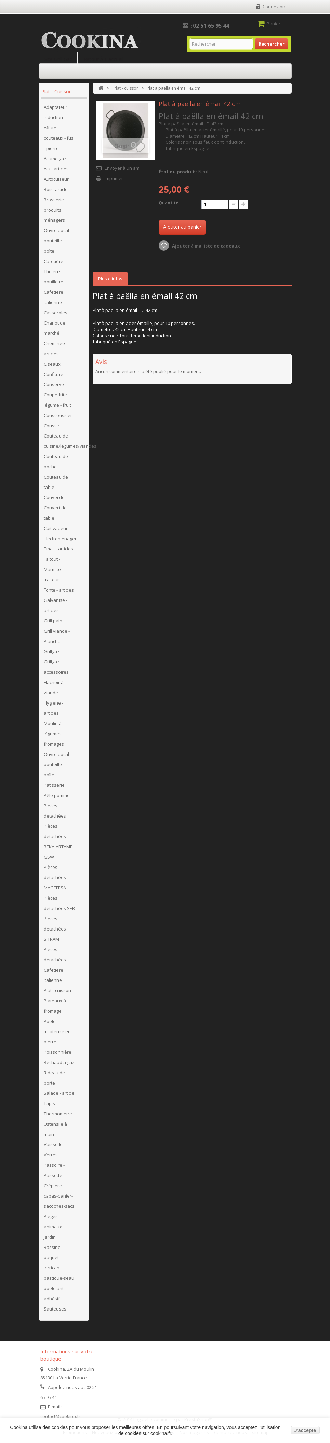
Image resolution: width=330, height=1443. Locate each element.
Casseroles (55, 312)
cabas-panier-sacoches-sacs (59, 1201)
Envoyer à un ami (123, 168)
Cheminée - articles (55, 348)
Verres (51, 1155)
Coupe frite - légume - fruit (57, 400)
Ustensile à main (55, 1129)
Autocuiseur (56, 179)
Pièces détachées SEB (59, 903)
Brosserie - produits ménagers (55, 210)
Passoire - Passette (54, 1170)
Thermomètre (58, 1114)
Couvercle (54, 497)
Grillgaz (52, 651)
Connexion (274, 6)
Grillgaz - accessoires (56, 667)
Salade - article (59, 1093)
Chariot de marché (54, 328)
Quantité (169, 203)
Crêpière (53, 1185)
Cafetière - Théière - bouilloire (55, 271)
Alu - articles (56, 169)
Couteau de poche (56, 461)
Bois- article (56, 189)
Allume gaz (55, 158)
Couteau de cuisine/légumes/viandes (65, 441)
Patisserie (54, 785)
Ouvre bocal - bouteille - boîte (57, 240)
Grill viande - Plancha (57, 636)
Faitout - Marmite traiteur (52, 569)
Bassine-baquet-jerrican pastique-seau (59, 1262)
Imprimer (114, 178)
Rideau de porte (54, 1077)
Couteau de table (56, 482)
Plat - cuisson (57, 990)
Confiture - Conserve (55, 379)
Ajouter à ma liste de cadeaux (205, 246)
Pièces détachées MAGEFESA (55, 877)
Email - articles (58, 549)
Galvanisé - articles (55, 605)
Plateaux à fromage (55, 1006)
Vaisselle (53, 1144)
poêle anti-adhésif (55, 1293)
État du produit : (178, 171)
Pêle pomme (57, 795)
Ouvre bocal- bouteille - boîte (57, 764)
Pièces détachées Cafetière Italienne (55, 964)
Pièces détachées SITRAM (55, 928)
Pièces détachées (55, 810)
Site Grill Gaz (58, 59)
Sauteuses (55, 1309)
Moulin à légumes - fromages (54, 733)
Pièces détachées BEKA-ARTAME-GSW (59, 841)
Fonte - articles (59, 590)
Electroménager (60, 538)
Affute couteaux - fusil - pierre (60, 138)
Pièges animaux (53, 1221)
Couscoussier (58, 415)
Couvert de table (55, 513)
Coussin (52, 425)
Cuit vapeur (56, 528)
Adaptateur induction (55, 112)
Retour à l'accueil (103, 59)
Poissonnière (57, 1052)
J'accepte (305, 1430)
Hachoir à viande (54, 687)
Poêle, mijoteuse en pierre (57, 1031)
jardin (50, 1237)
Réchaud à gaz (59, 1062)
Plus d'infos (110, 279)
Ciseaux (52, 364)
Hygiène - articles (53, 708)
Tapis (49, 1103)
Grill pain (53, 621)
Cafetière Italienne (53, 297)
